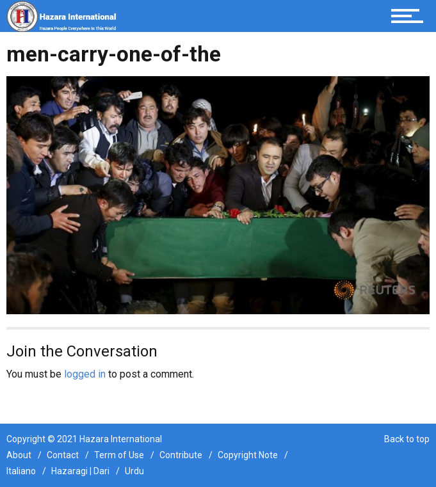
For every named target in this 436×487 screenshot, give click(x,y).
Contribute (180, 455)
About (18, 455)
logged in (85, 374)
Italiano (21, 471)
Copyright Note (248, 455)
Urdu (134, 471)
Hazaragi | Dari (80, 471)
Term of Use (119, 455)
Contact (63, 455)
